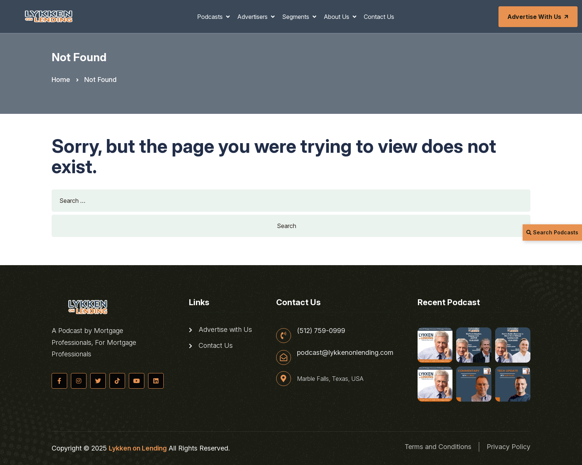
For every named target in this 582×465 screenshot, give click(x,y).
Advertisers (253, 16)
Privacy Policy (508, 447)
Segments (296, 16)
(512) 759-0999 (321, 330)
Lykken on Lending (138, 448)
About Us (337, 16)
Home (61, 79)
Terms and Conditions (438, 447)
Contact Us (379, 16)
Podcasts (210, 16)
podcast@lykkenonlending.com (345, 352)
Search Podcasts (552, 232)
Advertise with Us (538, 16)
